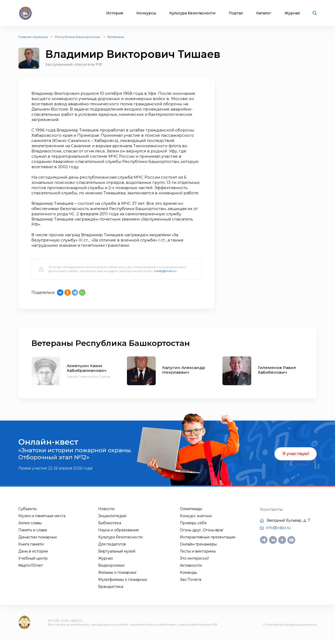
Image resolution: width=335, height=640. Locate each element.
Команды (188, 572)
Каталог (263, 13)
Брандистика (110, 586)
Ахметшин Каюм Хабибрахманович (87, 368)
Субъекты (27, 508)
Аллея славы (30, 523)
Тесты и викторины (198, 551)
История (114, 13)
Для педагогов (112, 544)
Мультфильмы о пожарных (122, 579)
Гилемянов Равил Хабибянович (277, 370)
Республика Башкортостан (77, 37)
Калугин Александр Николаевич (183, 370)
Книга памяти (31, 544)
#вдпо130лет (30, 565)
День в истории (33, 551)
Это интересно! (194, 558)
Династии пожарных (37, 537)
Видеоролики (111, 565)
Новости (106, 508)
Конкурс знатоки (196, 516)
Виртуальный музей (116, 551)
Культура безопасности (192, 13)
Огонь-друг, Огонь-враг (202, 530)
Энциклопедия (112, 516)
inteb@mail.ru (165, 271)
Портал (236, 13)
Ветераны (116, 37)
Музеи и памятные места (41, 516)
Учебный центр (33, 558)
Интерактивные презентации (207, 537)
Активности (191, 565)
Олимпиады (191, 508)
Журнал (292, 13)
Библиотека (109, 523)
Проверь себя (193, 523)
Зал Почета (190, 579)
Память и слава (32, 530)
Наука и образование (118, 530)
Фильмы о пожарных (117, 572)
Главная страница (33, 37)
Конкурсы (146, 13)
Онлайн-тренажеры (198, 544)
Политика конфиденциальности (290, 624)
